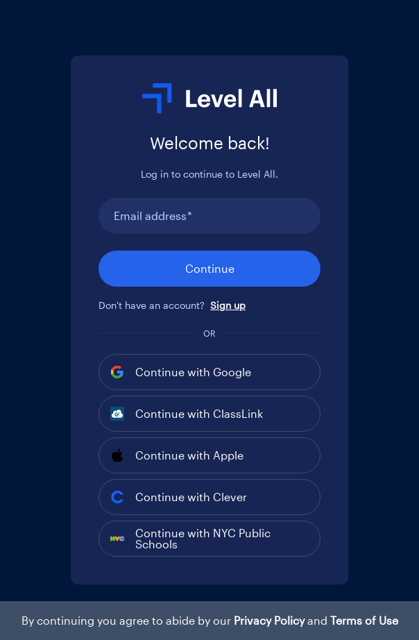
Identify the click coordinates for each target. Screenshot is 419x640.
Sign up (228, 305)
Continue (209, 268)
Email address (153, 216)
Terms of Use (364, 620)
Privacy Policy (269, 620)
